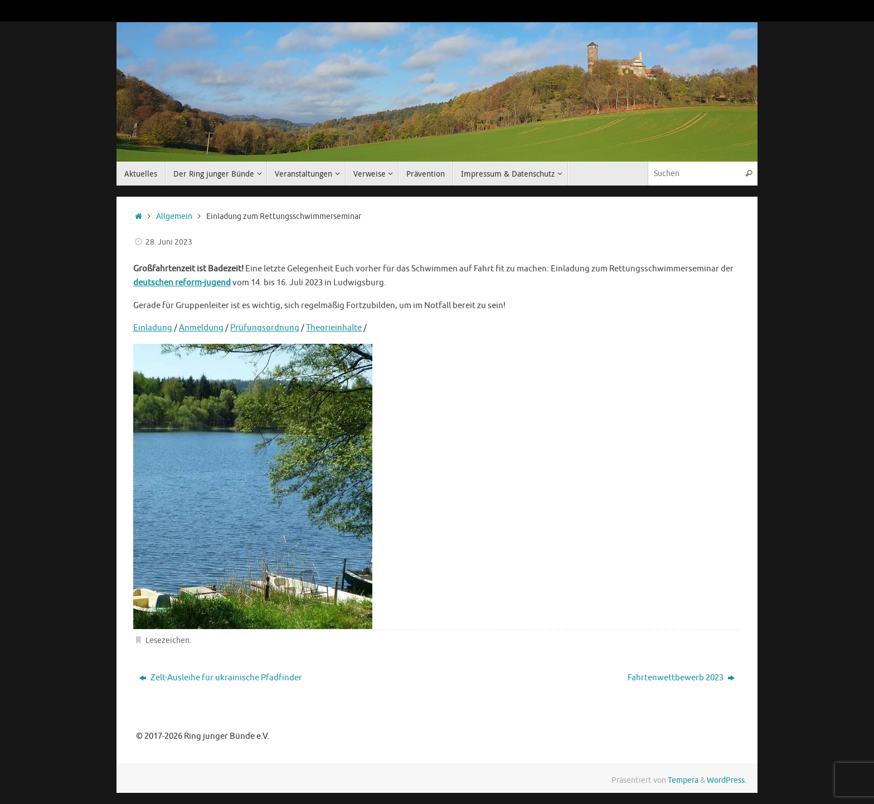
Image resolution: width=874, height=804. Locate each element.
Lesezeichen (167, 640)
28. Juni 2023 (168, 242)
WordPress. (726, 780)
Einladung (152, 328)
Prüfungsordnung (264, 328)
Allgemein (174, 216)
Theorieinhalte (334, 328)
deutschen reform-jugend (182, 282)
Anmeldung (201, 328)
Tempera (683, 780)
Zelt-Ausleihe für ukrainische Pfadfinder (220, 678)
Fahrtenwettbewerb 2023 (681, 678)
